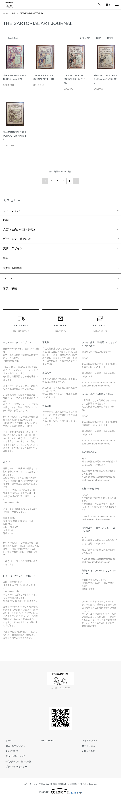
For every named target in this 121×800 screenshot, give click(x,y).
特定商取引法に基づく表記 (16, 763)
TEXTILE (8, 279)
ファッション (11, 209)
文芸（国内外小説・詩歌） (19, 228)
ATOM (51, 742)
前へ (45, 180)
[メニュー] (116, 4)
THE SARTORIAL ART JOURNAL (35, 13)
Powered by (60, 792)
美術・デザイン (13, 247)
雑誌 (15, 13)
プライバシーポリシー (14, 768)
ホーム (6, 13)
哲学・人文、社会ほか (17, 238)
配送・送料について (13, 747)
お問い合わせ (86, 753)
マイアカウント (87, 742)
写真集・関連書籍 (14, 268)
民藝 (6, 257)
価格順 (99, 37)
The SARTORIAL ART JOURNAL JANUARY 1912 (106, 79)
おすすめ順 (85, 37)
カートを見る (86, 747)
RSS (43, 742)
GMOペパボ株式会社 (71, 786)
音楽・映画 (10, 290)
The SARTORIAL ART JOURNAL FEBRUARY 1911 (14, 136)
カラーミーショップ (32, 786)
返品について (9, 753)
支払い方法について (13, 758)
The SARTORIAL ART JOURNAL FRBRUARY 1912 (75, 79)
